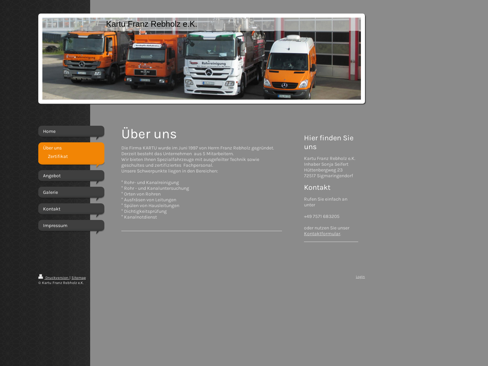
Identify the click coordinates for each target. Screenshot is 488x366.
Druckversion (53, 278)
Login (360, 276)
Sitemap (79, 278)
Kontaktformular (322, 234)
